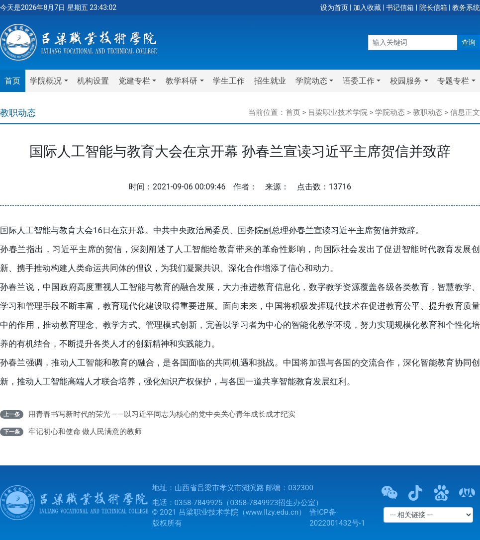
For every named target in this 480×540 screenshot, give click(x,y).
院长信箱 (433, 7)
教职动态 (428, 112)
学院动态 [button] (311, 81)
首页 (12, 81)
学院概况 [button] (46, 81)
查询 (469, 42)
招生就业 (270, 81)
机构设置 (93, 81)
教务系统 (466, 7)
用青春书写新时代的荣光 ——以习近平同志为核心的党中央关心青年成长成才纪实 (161, 414)
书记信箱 (400, 7)
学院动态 (390, 112)
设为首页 (334, 7)
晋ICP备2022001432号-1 (337, 518)
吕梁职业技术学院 (338, 112)
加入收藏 (367, 7)
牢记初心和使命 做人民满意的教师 (85, 431)
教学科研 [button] (181, 81)
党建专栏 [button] (134, 81)
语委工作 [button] (359, 81)
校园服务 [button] (406, 81)
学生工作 (229, 81)
